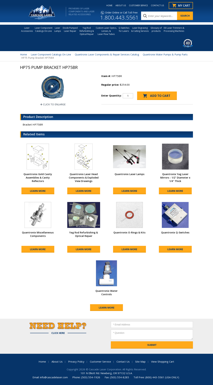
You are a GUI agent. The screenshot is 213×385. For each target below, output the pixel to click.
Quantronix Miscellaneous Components (38, 234)
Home (23, 54)
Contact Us (123, 361)
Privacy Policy (76, 361)
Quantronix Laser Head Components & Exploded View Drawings (84, 177)
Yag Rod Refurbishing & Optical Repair (87, 31)
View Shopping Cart (162, 361)
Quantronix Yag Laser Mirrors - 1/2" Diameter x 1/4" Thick (175, 177)
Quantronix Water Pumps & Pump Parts (165, 54)
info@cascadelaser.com (54, 377)
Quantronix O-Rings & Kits (129, 232)
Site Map (140, 361)
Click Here (58, 333)
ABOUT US (120, 5)
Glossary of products (156, 29)
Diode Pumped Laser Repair (70, 29)
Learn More (38, 190)
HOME (109, 5)
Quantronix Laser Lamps (129, 174)
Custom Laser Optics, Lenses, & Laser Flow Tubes (106, 31)
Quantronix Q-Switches (175, 232)
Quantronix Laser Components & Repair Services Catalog (107, 54)
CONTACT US (157, 5)
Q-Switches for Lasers (124, 29)
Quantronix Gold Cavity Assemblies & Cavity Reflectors (38, 177)
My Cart (184, 5)
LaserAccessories (27, 29)
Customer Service (100, 361)
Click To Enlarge (54, 104)
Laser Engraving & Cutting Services (140, 29)
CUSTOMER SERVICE (138, 5)
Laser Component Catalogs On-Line (43, 29)
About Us (57, 361)
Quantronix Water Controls (106, 292)
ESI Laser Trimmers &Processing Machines (174, 29)
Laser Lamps (57, 29)
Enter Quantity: (111, 95)
